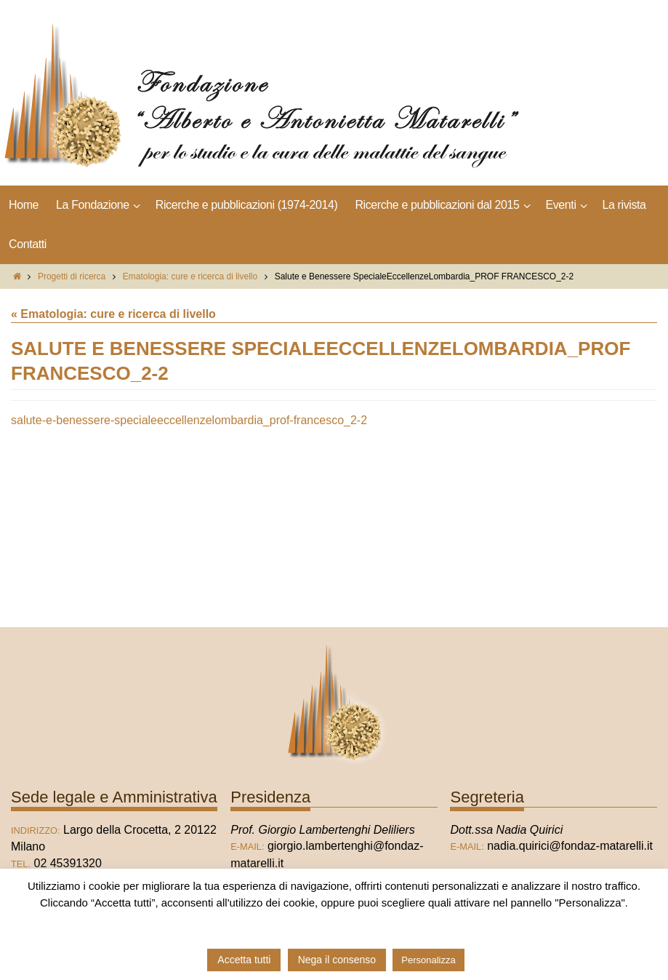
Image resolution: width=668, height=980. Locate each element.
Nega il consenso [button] (337, 959)
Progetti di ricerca (71, 276)
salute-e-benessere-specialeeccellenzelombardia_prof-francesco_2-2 (189, 420)
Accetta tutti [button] (243, 959)
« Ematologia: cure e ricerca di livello (113, 314)
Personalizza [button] (428, 960)
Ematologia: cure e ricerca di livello (190, 276)
